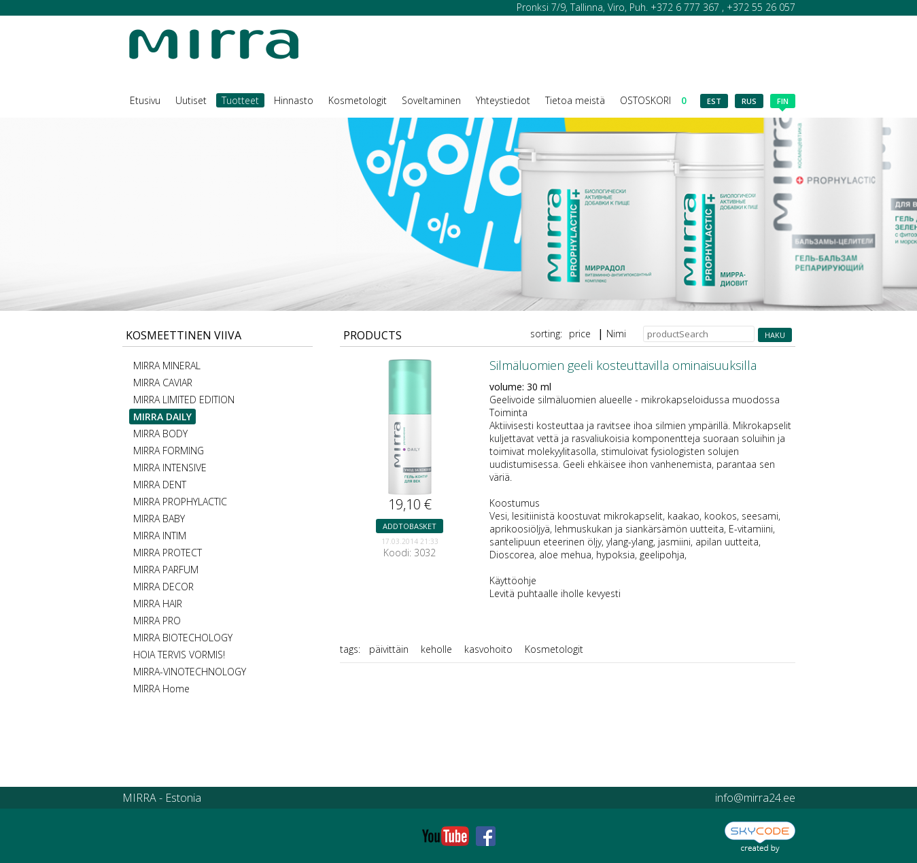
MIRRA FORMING (168, 450)
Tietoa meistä (575, 100)
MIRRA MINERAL (167, 365)
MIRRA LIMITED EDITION (184, 399)
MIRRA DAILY (162, 416)
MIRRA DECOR (163, 586)
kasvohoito (488, 649)
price (580, 333)
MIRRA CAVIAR (162, 382)
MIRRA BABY (159, 518)
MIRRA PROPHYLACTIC (180, 501)
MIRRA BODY (160, 433)
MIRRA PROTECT (167, 552)
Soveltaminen (431, 100)
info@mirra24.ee (755, 797)
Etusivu (145, 100)
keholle (436, 649)
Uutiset (191, 100)
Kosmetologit (357, 100)
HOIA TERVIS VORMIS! (179, 654)
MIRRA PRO (157, 620)
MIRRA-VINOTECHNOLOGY (189, 671)
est (714, 101)
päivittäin (389, 649)
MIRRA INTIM (159, 535)
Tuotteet (240, 100)
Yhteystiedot (503, 100)
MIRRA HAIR (157, 603)
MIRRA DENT (159, 484)
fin (783, 102)
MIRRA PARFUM (165, 569)
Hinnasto (293, 100)
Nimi (616, 333)
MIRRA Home (161, 688)
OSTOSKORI (653, 100)
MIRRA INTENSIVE (170, 467)
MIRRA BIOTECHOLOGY (182, 637)
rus (749, 101)
